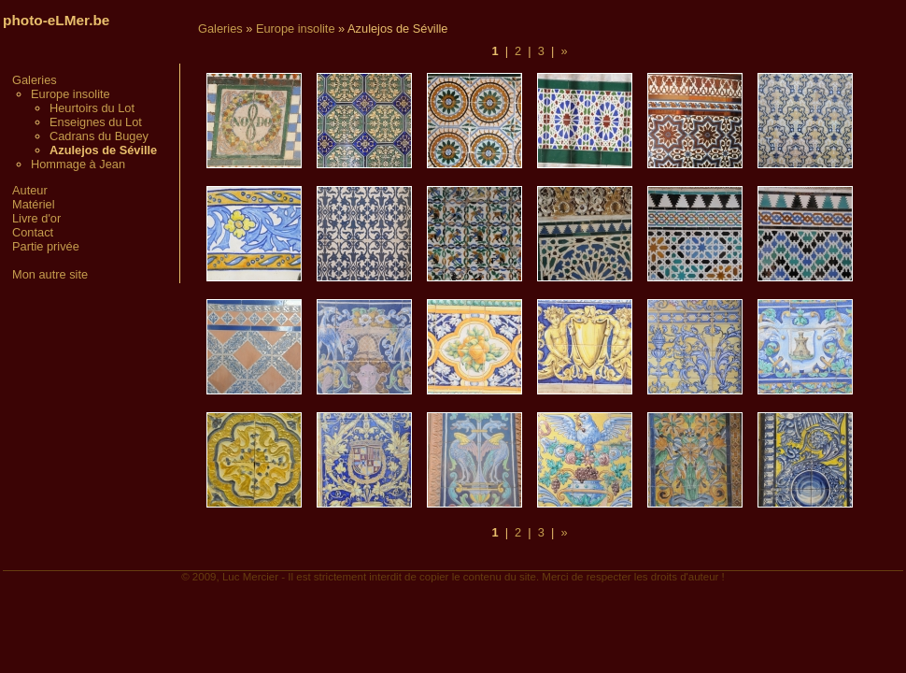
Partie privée (45, 246)
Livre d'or (36, 218)
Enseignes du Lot (96, 122)
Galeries (34, 80)
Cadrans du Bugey (99, 136)
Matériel (33, 204)
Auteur (30, 190)
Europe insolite (70, 94)
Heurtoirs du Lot (92, 108)
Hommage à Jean (78, 164)
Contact (32, 232)
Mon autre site (50, 274)
